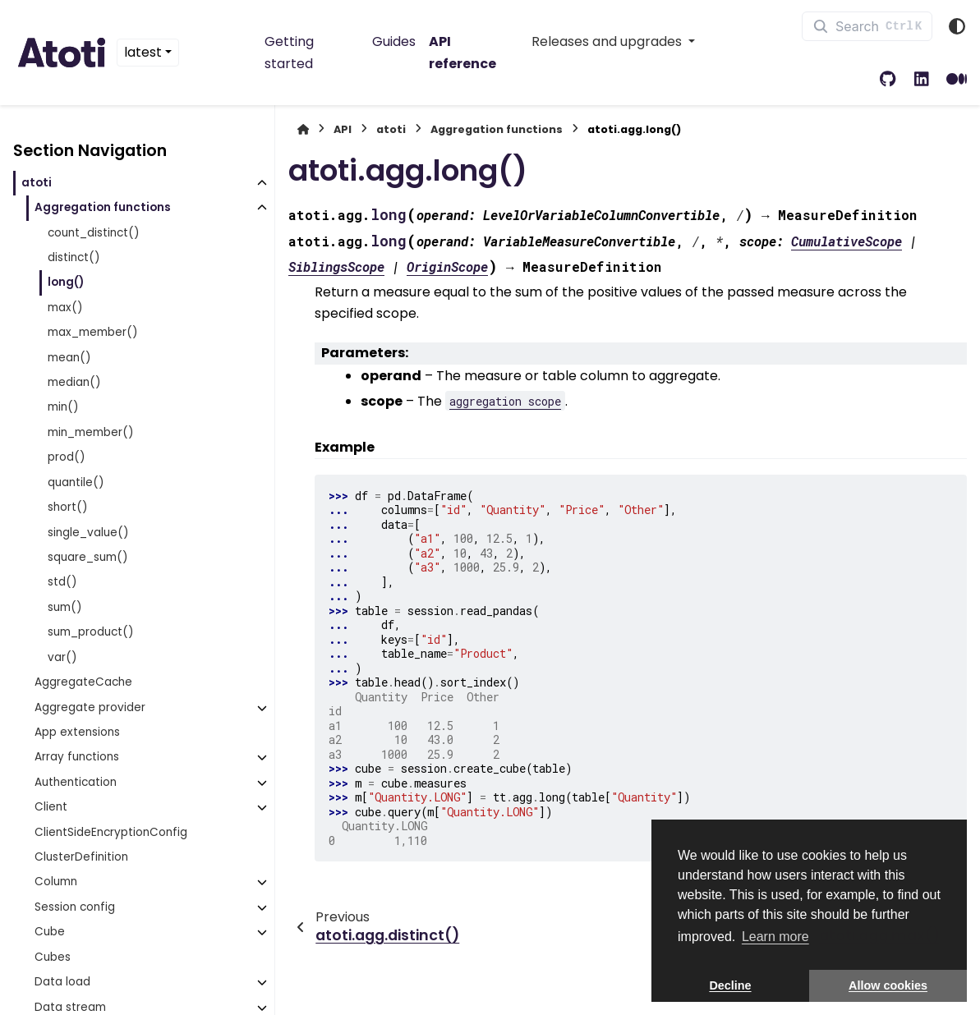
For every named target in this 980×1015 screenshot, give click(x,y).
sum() (65, 607)
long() (66, 282)
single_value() (88, 532)
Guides (394, 41)
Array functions (77, 757)
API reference (462, 52)
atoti (36, 183)
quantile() (76, 482)
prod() (66, 457)
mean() (69, 357)
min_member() (91, 432)
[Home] (303, 129)
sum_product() (91, 632)
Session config (75, 907)
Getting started (289, 52)
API (343, 129)
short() (68, 507)
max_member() (93, 332)
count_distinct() (94, 233)
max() (65, 307)
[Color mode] (957, 26)
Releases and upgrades (608, 41)
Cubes (53, 957)
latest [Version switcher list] (143, 52)
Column (56, 881)
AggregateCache (83, 682)
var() (62, 657)
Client (51, 807)
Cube (50, 931)
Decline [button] (730, 985)
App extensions (77, 732)
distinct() (74, 257)
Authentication (76, 782)
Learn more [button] (775, 937)
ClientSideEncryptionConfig (111, 832)
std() (62, 582)
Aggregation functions (103, 207)
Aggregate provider (90, 707)
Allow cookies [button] (888, 985)
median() (74, 382)
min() (63, 407)
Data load (62, 982)
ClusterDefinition (81, 857)
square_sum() (88, 557)
